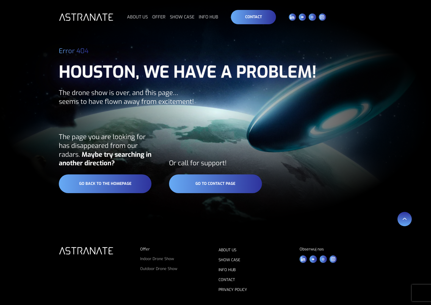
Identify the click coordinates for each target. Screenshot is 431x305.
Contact (253, 17)
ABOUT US (137, 17)
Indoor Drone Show (157, 258)
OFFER (158, 17)
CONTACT (227, 279)
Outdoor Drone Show (158, 268)
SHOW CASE (182, 17)
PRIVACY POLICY (233, 289)
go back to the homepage (105, 183)
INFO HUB (208, 17)
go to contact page (215, 183)
